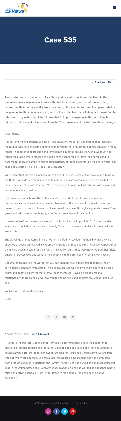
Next (111, 82)
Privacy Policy (81, 403)
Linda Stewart (39, 334)
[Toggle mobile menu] (114, 7)
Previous (100, 82)
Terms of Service (65, 403)
